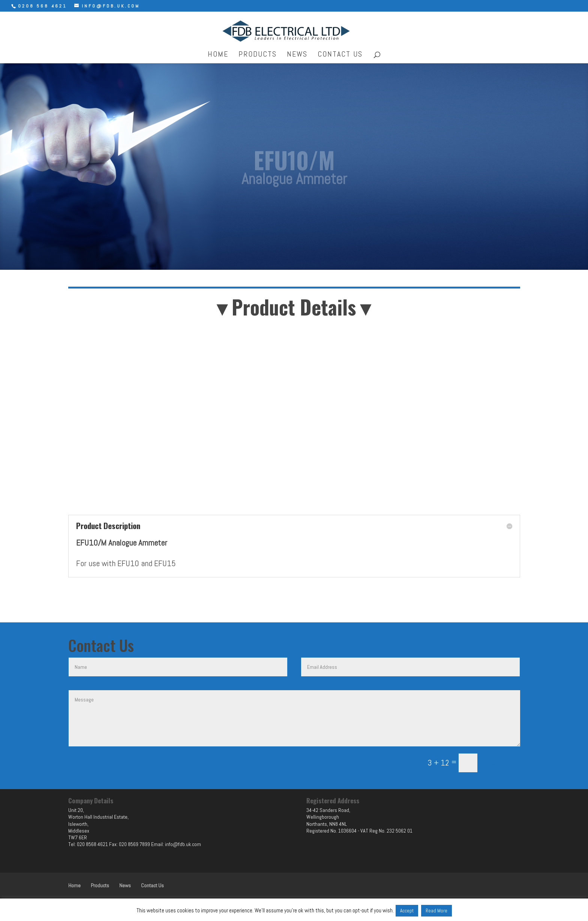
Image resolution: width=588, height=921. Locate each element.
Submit (502, 763)
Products (257, 55)
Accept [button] (407, 911)
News (297, 55)
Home (218, 55)
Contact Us (340, 55)
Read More (436, 911)
